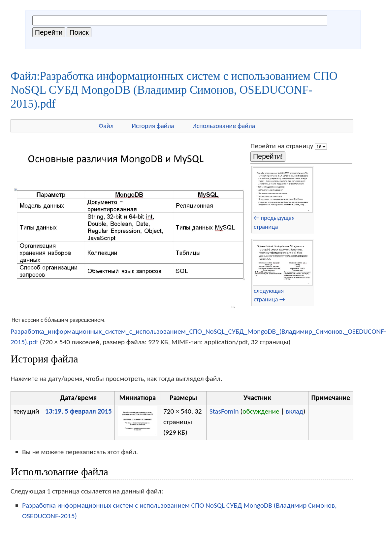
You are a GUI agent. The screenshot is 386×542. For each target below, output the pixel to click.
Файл (106, 126)
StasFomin (224, 411)
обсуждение (260, 411)
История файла (153, 126)
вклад (294, 411)
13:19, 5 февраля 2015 (78, 411)
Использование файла (223, 126)
